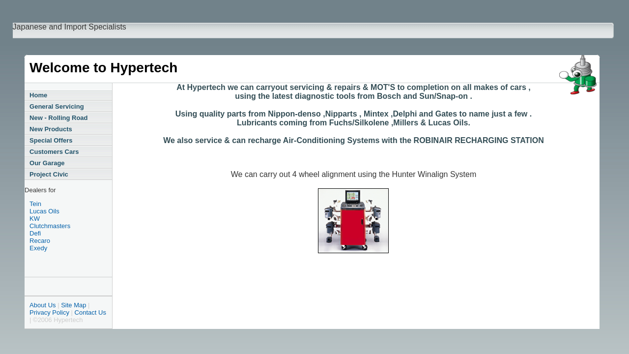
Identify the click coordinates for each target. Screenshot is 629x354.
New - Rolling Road (58, 117)
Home (38, 95)
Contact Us (90, 312)
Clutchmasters (49, 226)
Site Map (73, 305)
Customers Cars (54, 151)
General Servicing (56, 106)
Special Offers (50, 140)
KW (34, 218)
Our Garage (47, 163)
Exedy (38, 248)
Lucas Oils (44, 211)
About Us (42, 305)
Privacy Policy (49, 312)
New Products (50, 129)
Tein (35, 203)
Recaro (39, 240)
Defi (35, 233)
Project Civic (48, 174)
